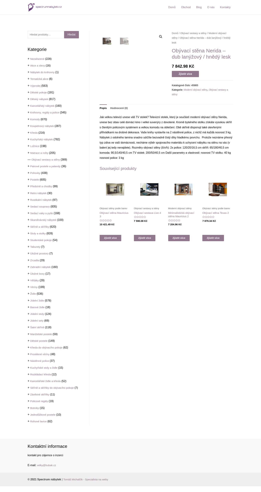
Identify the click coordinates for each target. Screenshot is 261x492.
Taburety (35, 246)
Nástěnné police (40, 361)
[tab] (103, 127)
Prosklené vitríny (40, 354)
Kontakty (225, 7)
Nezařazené (37, 59)
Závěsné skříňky (40, 400)
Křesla (34, 132)
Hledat (71, 34)
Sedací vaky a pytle (42, 213)
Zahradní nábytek (41, 267)
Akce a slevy (38, 65)
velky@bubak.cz (47, 470)
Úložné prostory (39, 253)
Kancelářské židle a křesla (46, 381)
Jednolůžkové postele (43, 420)
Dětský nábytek (39, 99)
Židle (33, 294)
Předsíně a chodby (41, 186)
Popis (103, 127)
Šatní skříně (37, 327)
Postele (34, 179)
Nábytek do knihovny (43, 72)
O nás (211, 7)
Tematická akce (39, 79)
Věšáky (34, 280)
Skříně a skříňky (40, 226)
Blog (199, 7)
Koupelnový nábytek (42, 126)
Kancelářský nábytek (43, 105)
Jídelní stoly (37, 314)
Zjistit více (185, 73)
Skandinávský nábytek (43, 220)
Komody (35, 119)
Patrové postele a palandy (46, 166)
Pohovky (35, 173)
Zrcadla (34, 260)
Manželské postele (41, 334)
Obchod (186, 7)
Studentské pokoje (41, 240)
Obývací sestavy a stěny (46, 159)
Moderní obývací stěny (196, 89)
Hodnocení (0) (120, 127)
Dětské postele (39, 341)
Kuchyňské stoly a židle (44, 367)
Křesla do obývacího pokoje (47, 347)
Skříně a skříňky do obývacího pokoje (53, 387)
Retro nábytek (38, 193)
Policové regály (39, 406)
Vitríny (34, 287)
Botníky (34, 413)
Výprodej (35, 85)
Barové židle (37, 307)
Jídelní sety (37, 320)
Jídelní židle (37, 300)
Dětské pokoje (39, 92)
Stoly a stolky (38, 233)
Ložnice (35, 146)
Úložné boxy (37, 273)
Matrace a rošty (39, 153)
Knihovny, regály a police (45, 112)
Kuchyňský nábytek (42, 139)
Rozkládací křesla (41, 374)
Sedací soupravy (40, 206)
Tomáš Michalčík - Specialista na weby (86, 485)
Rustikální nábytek (41, 200)
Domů (172, 7)
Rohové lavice (39, 427)
